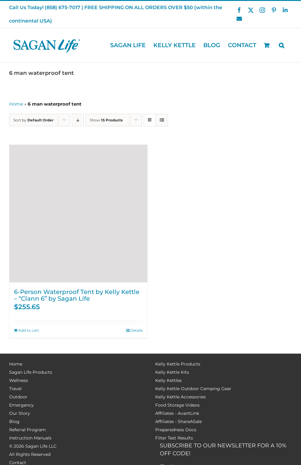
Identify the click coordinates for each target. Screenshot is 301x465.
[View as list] (162, 120)
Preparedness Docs (175, 429)
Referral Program (27, 429)
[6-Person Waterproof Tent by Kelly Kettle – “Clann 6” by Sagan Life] (78, 214)
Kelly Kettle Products (177, 364)
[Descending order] (78, 120)
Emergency (21, 405)
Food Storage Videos (177, 405)
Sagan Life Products (30, 372)
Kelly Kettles (168, 380)
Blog (14, 421)
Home (16, 104)
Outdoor (18, 397)
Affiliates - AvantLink (177, 413)
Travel (15, 388)
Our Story (19, 413)
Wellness (18, 380)
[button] (281, 45)
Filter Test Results (174, 438)
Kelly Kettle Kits (172, 372)
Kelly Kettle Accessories (180, 397)
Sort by (33, 120)
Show (106, 120)
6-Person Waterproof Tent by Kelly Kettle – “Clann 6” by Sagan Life (76, 295)
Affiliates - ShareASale (178, 421)
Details (136, 330)
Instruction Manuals (30, 438)
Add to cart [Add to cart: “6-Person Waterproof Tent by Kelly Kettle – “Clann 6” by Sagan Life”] (28, 330)
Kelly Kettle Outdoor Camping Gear (193, 388)
